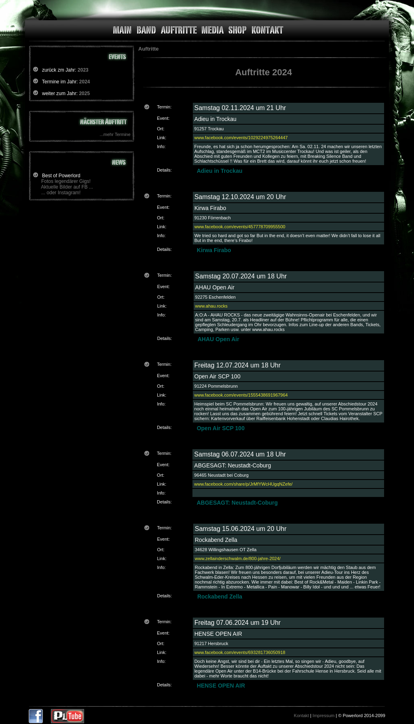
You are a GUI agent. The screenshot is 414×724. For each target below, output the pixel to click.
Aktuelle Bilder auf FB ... (67, 187)
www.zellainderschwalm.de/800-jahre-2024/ (238, 558)
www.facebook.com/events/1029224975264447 (241, 137)
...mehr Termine (115, 134)
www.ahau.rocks (211, 306)
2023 (83, 70)
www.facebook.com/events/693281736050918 (239, 652)
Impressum (323, 715)
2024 (84, 82)
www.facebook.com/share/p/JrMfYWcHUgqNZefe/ (243, 484)
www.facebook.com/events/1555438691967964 (241, 395)
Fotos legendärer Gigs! (66, 181)
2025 (84, 93)
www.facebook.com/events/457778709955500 (239, 226)
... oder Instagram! (60, 192)
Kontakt (301, 715)
